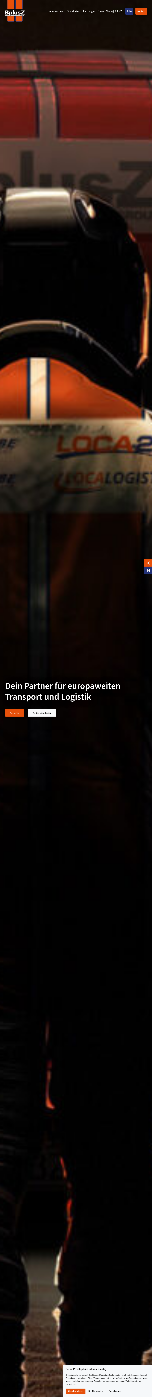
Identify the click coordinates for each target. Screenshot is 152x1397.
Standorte (73, 11)
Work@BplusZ (114, 11)
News (101, 11)
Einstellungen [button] (115, 1391)
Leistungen (89, 11)
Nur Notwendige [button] (95, 1391)
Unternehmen (55, 11)
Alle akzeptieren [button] (75, 1391)
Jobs (129, 11)
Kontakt (141, 11)
